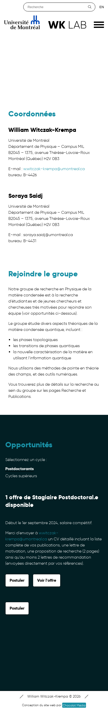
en (101, 7)
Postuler (17, 580)
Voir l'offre (46, 580)
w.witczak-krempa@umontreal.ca (54, 168)
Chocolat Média (74, 705)
